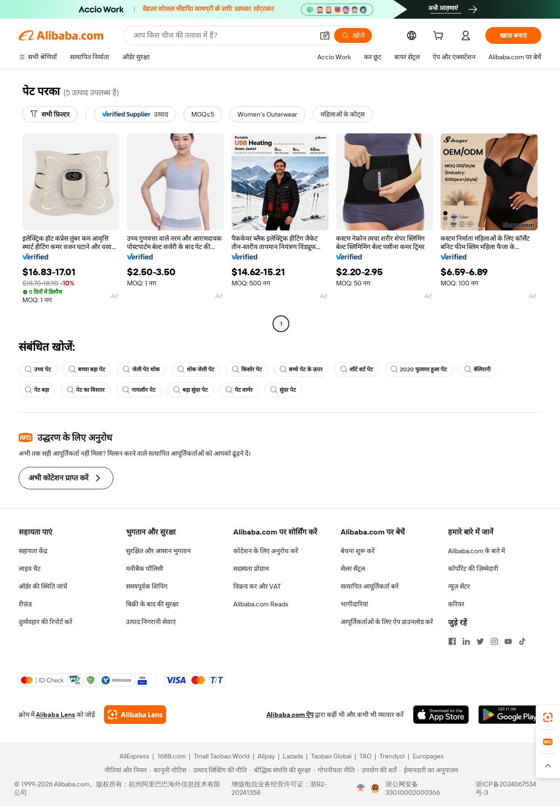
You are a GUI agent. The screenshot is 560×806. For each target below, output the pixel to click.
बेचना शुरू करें (358, 551)
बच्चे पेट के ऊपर (301, 369)
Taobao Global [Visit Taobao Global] (331, 756)
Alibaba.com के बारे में (476, 551)
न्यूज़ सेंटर (459, 586)
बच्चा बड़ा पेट (87, 369)
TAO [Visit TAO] (365, 756)
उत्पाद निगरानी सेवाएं (151, 621)
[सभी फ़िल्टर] (49, 114)
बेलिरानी (477, 369)
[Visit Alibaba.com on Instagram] (494, 641)
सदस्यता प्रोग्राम (251, 568)
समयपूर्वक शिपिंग (147, 586)
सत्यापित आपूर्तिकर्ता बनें (370, 586)
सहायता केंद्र (33, 551)
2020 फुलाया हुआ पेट (419, 369)
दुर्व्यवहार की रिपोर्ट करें (45, 621)
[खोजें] (353, 35)
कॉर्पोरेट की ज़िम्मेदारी (473, 568)
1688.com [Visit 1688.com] (171, 756)
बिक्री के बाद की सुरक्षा (152, 604)
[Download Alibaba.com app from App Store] (441, 714)
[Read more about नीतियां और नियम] (124, 770)
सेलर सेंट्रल (353, 568)
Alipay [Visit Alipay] (266, 756)
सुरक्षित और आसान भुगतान (158, 551)
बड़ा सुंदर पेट (190, 390)
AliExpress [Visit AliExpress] (134, 756)
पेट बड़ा (37, 390)
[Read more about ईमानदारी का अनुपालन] (428, 770)
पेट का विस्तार (86, 390)
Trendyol (392, 756)
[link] (548, 717)
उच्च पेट (38, 369)
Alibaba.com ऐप (290, 714)
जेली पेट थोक (141, 369)
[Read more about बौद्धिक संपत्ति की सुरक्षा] (280, 770)
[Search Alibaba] (222, 35)
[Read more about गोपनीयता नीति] (334, 770)
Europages (428, 756)
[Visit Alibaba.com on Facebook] (452, 641)
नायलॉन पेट (138, 390)
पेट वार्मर (238, 390)
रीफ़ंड (25, 604)
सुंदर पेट (283, 390)
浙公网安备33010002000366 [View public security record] (412, 788)
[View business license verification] (361, 788)
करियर (456, 604)
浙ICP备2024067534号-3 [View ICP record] (506, 788)
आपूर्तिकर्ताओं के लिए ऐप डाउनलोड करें (387, 621)
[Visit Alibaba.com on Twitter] (480, 641)
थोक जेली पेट (195, 369)
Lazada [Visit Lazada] (293, 756)
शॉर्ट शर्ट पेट (356, 369)
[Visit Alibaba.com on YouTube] (508, 641)
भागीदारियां (354, 604)
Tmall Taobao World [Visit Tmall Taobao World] (222, 756)
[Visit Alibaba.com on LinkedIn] (466, 641)
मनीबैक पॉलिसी (144, 568)
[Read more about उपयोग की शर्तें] (377, 770)
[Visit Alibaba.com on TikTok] (522, 641)
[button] (324, 35)
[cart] (440, 37)
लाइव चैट (30, 568)
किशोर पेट (247, 369)
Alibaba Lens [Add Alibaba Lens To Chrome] (55, 714)
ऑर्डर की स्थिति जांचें (43, 586)
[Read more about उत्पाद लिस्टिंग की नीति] (218, 770)
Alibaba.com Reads (260, 604)
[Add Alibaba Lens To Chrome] (135, 714)
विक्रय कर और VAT (257, 586)
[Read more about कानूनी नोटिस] (167, 770)
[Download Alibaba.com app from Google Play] (509, 714)
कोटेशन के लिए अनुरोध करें (265, 551)
